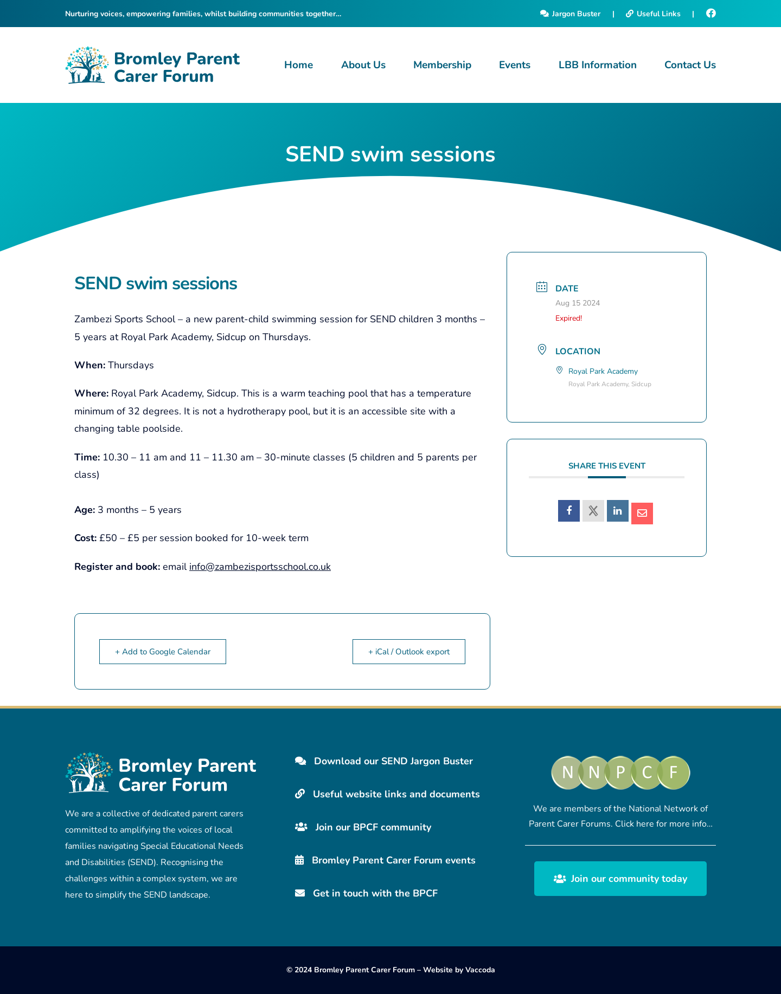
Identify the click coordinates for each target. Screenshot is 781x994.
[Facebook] (711, 13)
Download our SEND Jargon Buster (384, 761)
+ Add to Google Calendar (162, 651)
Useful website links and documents (387, 794)
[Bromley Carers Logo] (152, 65)
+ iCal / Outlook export (409, 651)
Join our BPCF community (363, 827)
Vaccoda (480, 970)
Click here (634, 824)
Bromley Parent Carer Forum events (385, 860)
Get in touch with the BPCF (366, 893)
